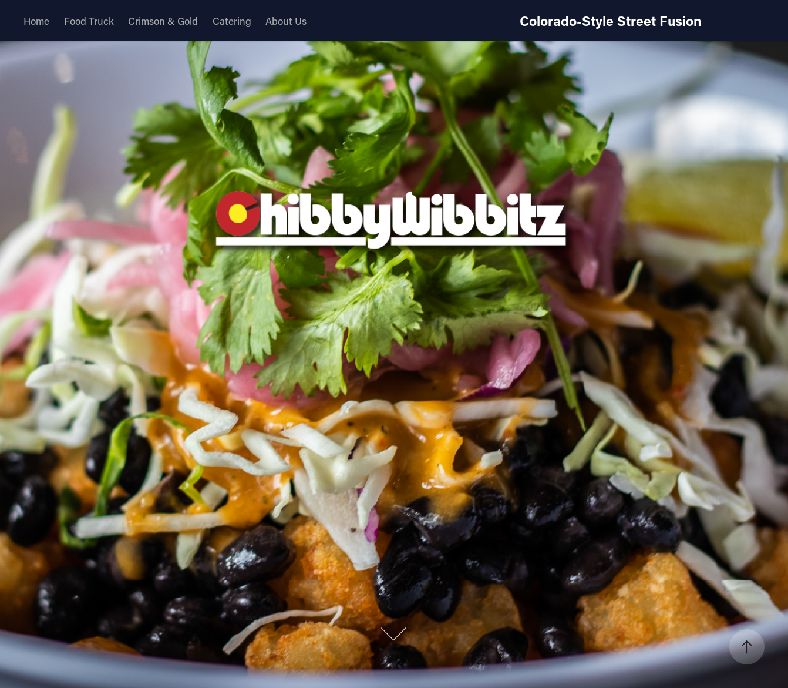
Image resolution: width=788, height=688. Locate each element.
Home (36, 20)
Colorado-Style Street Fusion (611, 20)
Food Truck (89, 20)
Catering (232, 20)
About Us (286, 20)
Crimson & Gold (163, 20)
